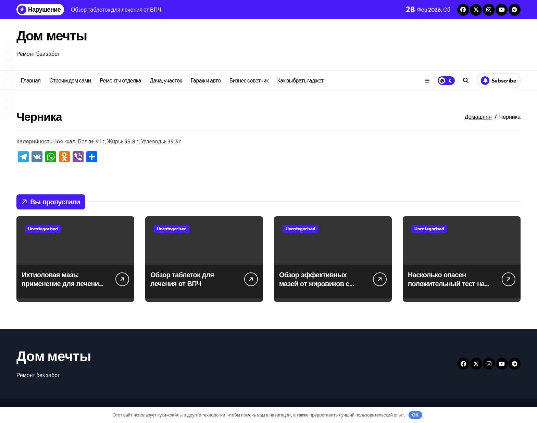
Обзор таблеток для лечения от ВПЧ (182, 279)
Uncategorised (43, 228)
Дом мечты (52, 35)
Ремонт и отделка (120, 80)
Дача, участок (166, 80)
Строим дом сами (70, 80)
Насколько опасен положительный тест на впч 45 (446, 283)
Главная (31, 80)
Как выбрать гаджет (300, 80)
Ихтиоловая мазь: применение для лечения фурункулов (62, 283)
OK (415, 415)
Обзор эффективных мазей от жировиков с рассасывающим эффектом (314, 288)
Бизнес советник (248, 80)
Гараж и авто (206, 80)
